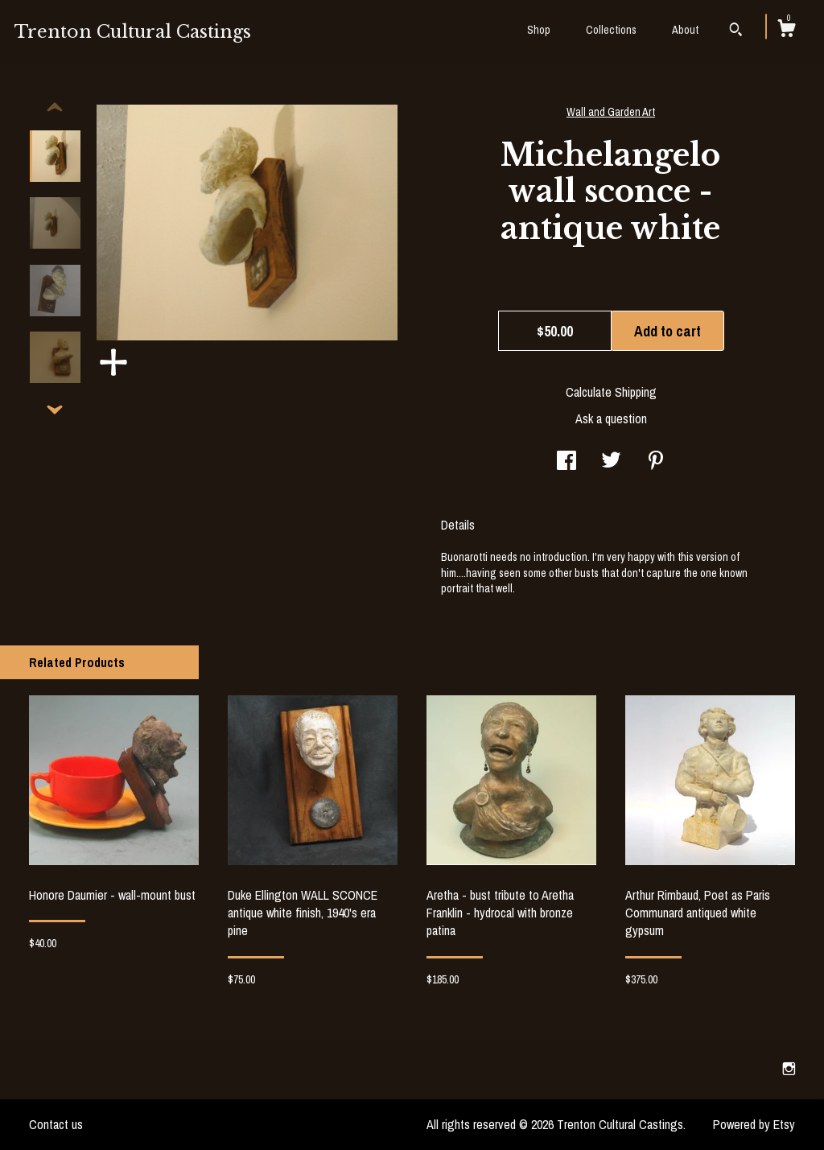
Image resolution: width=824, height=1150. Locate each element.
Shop (538, 30)
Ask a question (611, 418)
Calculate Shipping (611, 392)
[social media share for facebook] (566, 462)
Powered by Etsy (754, 1124)
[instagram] (789, 1069)
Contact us (56, 1124)
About (685, 30)
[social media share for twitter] (611, 462)
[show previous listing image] (55, 108)
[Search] (736, 31)
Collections (611, 30)
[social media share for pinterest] (655, 462)
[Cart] (786, 31)
